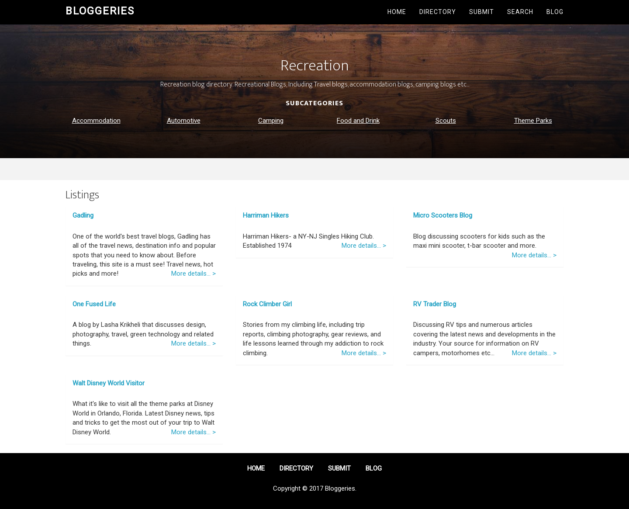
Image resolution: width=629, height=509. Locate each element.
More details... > (193, 273)
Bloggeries (100, 11)
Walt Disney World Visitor (109, 383)
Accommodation (96, 121)
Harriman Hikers (266, 215)
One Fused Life (94, 304)
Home (396, 11)
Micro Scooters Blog (442, 215)
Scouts (445, 121)
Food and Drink (358, 121)
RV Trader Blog (434, 304)
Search (520, 11)
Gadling (83, 215)
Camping (270, 121)
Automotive (183, 121)
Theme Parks (533, 121)
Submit (481, 11)
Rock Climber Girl (267, 304)
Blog (554, 11)
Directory (437, 11)
